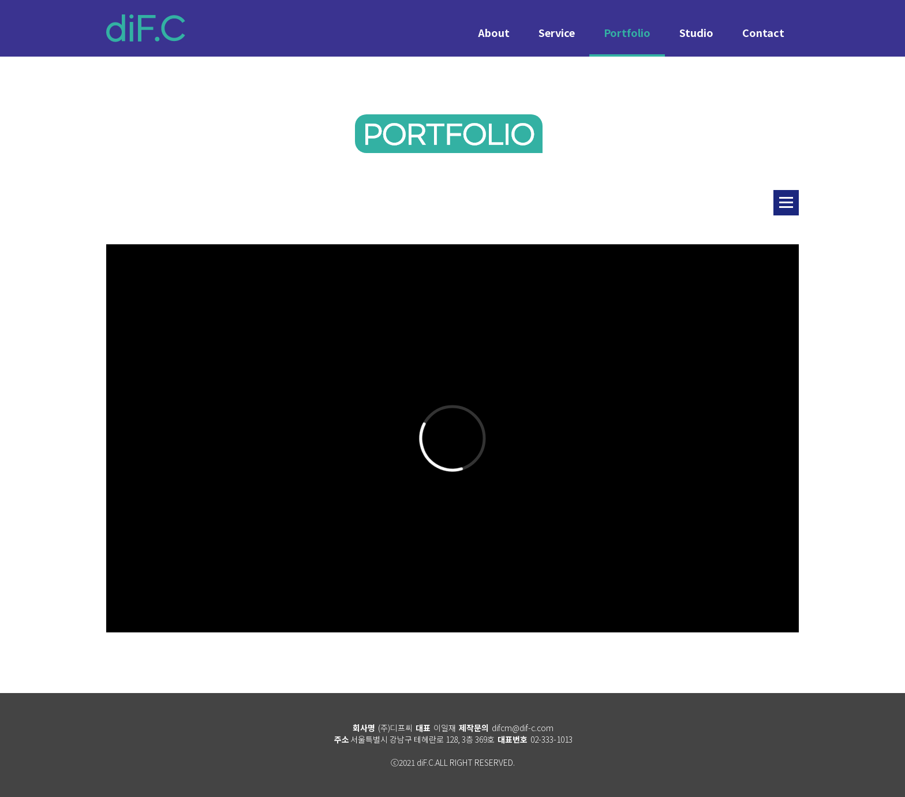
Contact (763, 32)
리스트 (786, 202)
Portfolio (627, 32)
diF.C (145, 28)
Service (556, 32)
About (494, 32)
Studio (696, 32)
